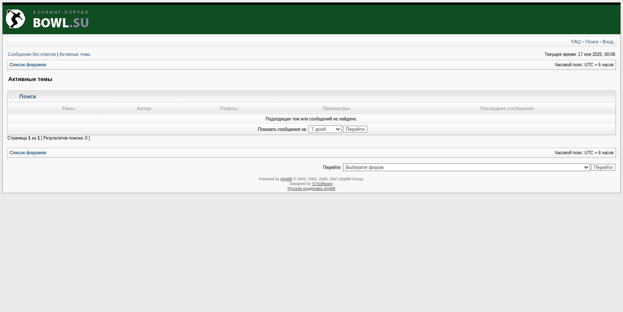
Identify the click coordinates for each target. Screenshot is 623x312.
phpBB (286, 179)
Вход (608, 41)
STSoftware (322, 184)
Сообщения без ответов (32, 54)
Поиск (591, 41)
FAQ (576, 41)
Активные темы (74, 54)
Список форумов (28, 64)
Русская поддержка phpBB (312, 188)
